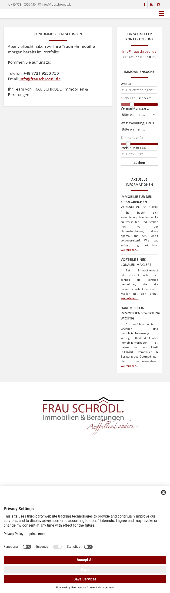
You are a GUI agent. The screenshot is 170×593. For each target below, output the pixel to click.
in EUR (133, 148)
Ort (127, 83)
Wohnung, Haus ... (139, 123)
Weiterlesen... (129, 250)
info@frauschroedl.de (56, 4)
